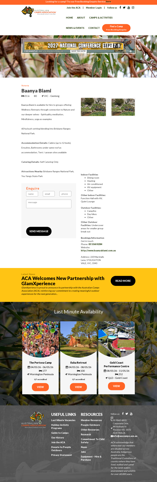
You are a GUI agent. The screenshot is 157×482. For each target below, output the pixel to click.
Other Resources (90, 429)
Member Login (94, 7)
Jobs (83, 451)
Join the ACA (73, 7)
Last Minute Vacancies (63, 420)
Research (86, 434)
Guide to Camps (60, 433)
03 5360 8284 (95, 244)
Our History (57, 437)
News (84, 447)
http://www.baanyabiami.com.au (98, 250)
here (108, 1)
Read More (123, 280)
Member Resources (91, 420)
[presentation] (50, 217)
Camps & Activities (101, 17)
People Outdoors (90, 425)
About (81, 17)
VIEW (40, 386)
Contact (94, 28)
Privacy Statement (61, 455)
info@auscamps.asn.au (125, 436)
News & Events (75, 28)
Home (69, 17)
